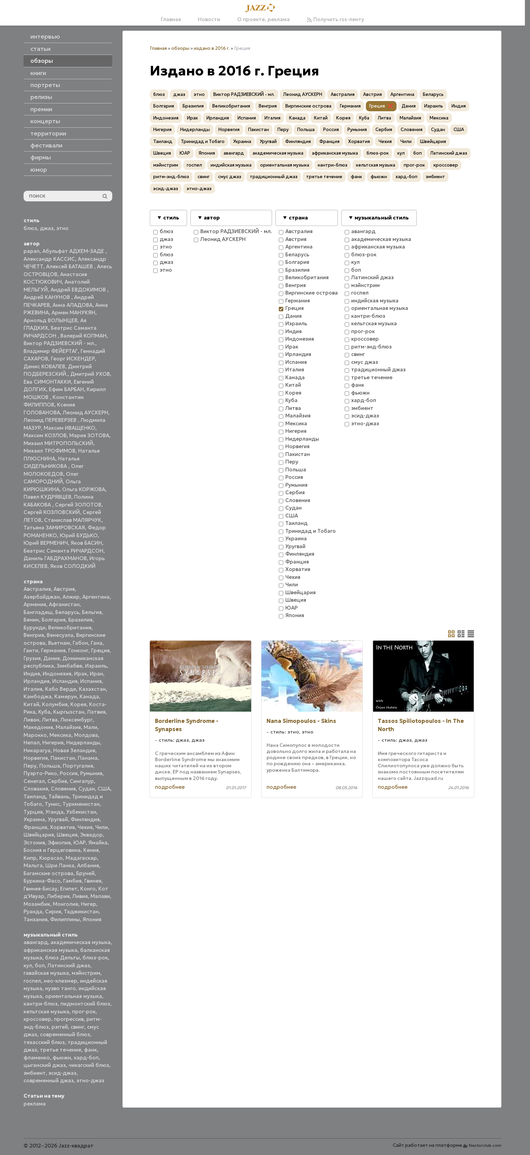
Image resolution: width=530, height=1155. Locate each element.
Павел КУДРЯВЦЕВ (47, 497)
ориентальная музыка (73, 996)
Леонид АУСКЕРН (85, 412)
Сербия (57, 781)
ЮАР (79, 842)
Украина (34, 819)
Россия (68, 773)
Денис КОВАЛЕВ (44, 366)
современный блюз (65, 1034)
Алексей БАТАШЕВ (70, 266)
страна (298, 217)
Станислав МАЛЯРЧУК (72, 520)
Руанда (33, 911)
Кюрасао (51, 858)
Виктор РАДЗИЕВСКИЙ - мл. (59, 343)
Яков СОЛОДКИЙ (73, 566)
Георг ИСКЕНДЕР (73, 358)
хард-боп (86, 1057)
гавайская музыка (46, 973)
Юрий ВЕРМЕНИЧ (46, 543)
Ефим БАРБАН (66, 389)
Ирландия (36, 681)
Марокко (35, 735)
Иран (96, 673)
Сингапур (82, 781)
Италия (33, 689)
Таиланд (35, 796)
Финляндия (85, 819)
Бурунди (34, 627)
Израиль (96, 665)
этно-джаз (90, 1080)
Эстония (34, 842)
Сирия (53, 911)
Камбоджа (38, 696)
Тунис (52, 804)
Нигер (88, 904)
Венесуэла (60, 635)
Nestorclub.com (485, 1145)
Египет (68, 888)
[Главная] (262, 8)
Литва (50, 719)
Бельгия (92, 612)
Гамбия (72, 881)
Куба (44, 712)
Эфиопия (59, 842)
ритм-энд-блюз (171, 177)
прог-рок (84, 1011)
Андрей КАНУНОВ (47, 297)
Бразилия (80, 619)
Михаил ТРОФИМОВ (49, 450)
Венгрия (34, 635)
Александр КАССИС (49, 259)
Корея (78, 704)
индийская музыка (231, 165)
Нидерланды (83, 742)
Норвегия (36, 758)
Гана (96, 643)
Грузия (32, 658)
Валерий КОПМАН (83, 335)
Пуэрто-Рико (40, 773)
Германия (53, 650)
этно (62, 228)
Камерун (65, 696)
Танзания (35, 919)
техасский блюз (44, 1042)
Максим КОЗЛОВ (45, 435)
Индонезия (57, 673)
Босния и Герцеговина (52, 850)
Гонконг (78, 650)
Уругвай (58, 819)
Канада (89, 696)
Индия (32, 673)
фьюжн (62, 1057)
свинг (77, 1027)
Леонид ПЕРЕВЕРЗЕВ (51, 420)
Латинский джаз (68, 965)
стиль (171, 217)
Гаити (31, 650)
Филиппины (65, 919)
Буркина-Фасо (42, 881)
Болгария (54, 619)
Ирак (80, 673)
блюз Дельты (62, 957)
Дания (51, 658)
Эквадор (91, 834)
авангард (36, 942)
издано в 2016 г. (212, 48)
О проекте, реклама (263, 19)
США (104, 788)
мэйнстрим (86, 973)
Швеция (67, 834)
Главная (171, 19)
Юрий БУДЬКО (79, 535)
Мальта (33, 865)
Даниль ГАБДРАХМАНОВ (55, 558)
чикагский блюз (89, 1065)
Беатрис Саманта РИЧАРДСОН (63, 550)
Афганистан (64, 604)
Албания (88, 865)
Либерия (58, 896)
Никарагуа (37, 750)
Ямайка (98, 842)
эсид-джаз (62, 1073)
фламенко (37, 1057)
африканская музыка (50, 950)
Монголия (65, 904)
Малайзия (68, 727)
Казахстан (92, 689)
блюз (30, 228)
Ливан (31, 719)
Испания (91, 681)
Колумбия (55, 704)
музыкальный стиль (382, 217)
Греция (100, 650)
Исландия (64, 681)
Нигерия (52, 742)
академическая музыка (81, 942)
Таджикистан (81, 911)
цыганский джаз (45, 1065)
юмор (38, 169)
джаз (47, 228)
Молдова (86, 735)
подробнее (170, 787)
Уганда (54, 812)
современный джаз (49, 1080)
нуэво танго (60, 988)
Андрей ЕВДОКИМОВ (79, 289)
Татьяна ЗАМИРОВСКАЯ (54, 527)
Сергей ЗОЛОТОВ (78, 504)
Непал (32, 742)
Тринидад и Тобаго (203, 141)
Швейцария (39, 834)
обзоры (180, 48)
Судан (86, 788)
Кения (91, 850)
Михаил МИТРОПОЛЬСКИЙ (58, 443)
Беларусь (67, 612)
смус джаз (229, 177)
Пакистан (63, 758)
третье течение (60, 1049)
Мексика (60, 735)
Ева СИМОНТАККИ (47, 382)
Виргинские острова (308, 106)
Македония (38, 727)
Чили (101, 827)
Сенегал (34, 781)
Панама (88, 758)
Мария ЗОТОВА (89, 435)
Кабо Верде (60, 689)
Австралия (37, 589)
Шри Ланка (59, 865)
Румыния (91, 773)
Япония (92, 919)
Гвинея (92, 881)
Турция (33, 812)
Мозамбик (37, 904)
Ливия (80, 896)
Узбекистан (81, 812)
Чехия (84, 827)
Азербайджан (42, 597)
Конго (88, 888)
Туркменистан (81, 804)
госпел (32, 981)
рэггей (60, 1027)
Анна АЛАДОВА (72, 305)
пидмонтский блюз (85, 1003)
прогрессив (69, 1019)
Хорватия (62, 827)
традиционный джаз (274, 177)
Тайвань (58, 796)
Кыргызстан (68, 712)
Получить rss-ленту (335, 19)
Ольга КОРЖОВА (83, 489)
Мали (90, 727)
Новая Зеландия (74, 750)
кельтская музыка (46, 1011)
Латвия (96, 712)
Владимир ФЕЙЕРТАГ (51, 351)
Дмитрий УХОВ (90, 374)
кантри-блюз (41, 1003)
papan (32, 251)
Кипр (30, 858)
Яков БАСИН (86, 543)
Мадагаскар (81, 858)
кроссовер (37, 1019)
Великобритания (69, 627)
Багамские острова (48, 873)
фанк (90, 1049)
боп (40, 965)
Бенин (31, 619)
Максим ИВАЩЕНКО (69, 428)
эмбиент (35, 1073)
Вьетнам (59, 643)
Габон (80, 643)
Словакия (36, 788)
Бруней (85, 873)
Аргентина (96, 597)
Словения (63, 788)
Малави (100, 896)
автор (212, 217)
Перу (30, 765)
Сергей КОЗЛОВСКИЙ (52, 512)
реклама (35, 1103)
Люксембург (76, 719)
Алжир (71, 597)
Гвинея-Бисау (40, 888)
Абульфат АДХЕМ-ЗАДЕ (73, 251)
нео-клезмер (60, 981)
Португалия (78, 765)
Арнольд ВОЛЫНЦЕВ (50, 320)
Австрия (64, 589)
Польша (49, 765)
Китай (31, 704)
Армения (35, 604)
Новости (209, 19)
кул (28, 965)
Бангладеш (38, 612)
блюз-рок (95, 957)
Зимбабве (69, 665)
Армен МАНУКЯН (73, 312)
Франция (35, 827)
